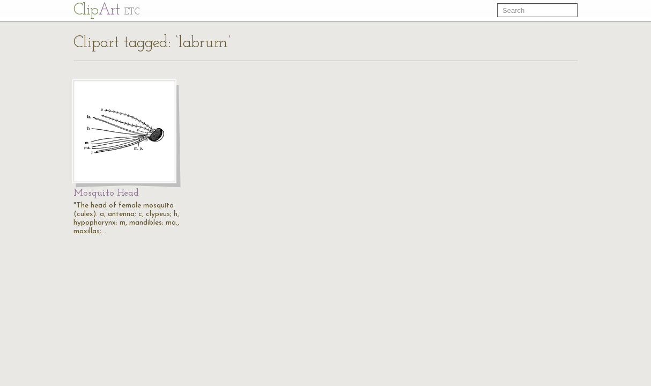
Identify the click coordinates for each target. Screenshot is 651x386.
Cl (106, 10)
